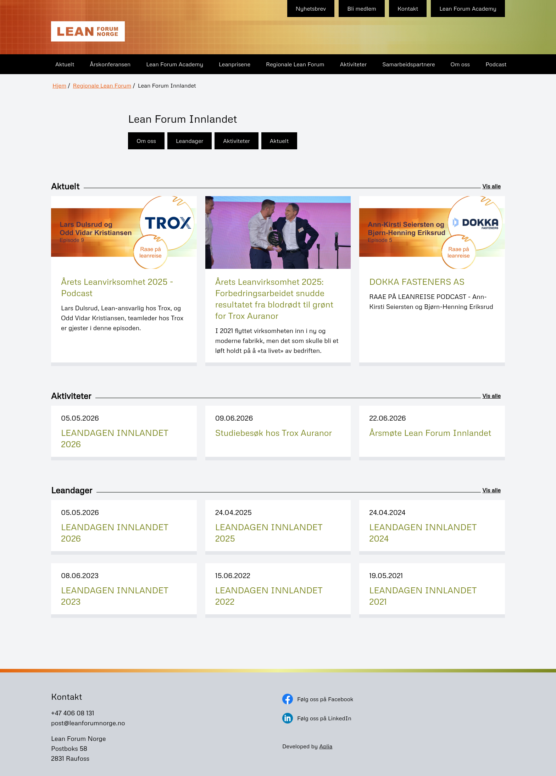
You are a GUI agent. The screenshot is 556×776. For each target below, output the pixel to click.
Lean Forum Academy (467, 8)
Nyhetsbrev (311, 8)
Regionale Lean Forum (295, 64)
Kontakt (407, 8)
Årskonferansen (110, 64)
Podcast (495, 64)
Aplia (325, 746)
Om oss (460, 64)
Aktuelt (64, 64)
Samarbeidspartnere (408, 64)
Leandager (189, 140)
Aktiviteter (353, 64)
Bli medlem (361, 8)
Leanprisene (234, 64)
